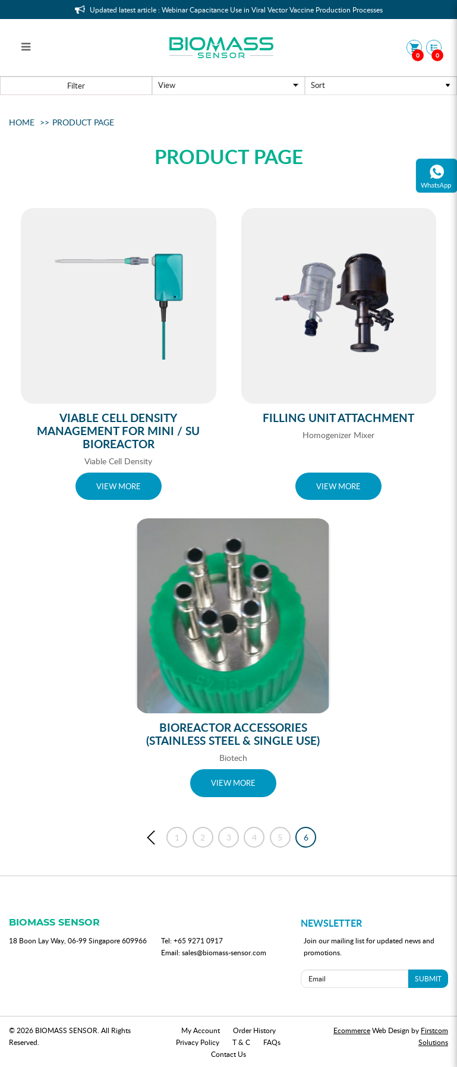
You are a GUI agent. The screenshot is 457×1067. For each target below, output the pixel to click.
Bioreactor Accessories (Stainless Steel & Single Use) (233, 733)
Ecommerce (351, 1030)
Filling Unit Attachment (338, 418)
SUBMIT (428, 978)
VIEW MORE (118, 486)
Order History (254, 1030)
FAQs (271, 1042)
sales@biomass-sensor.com (224, 952)
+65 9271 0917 (198, 940)
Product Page (83, 122)
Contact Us (228, 1054)
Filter (76, 85)
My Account (200, 1030)
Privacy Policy (197, 1042)
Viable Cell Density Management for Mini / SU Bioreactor (118, 431)
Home (21, 122)
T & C (241, 1042)
